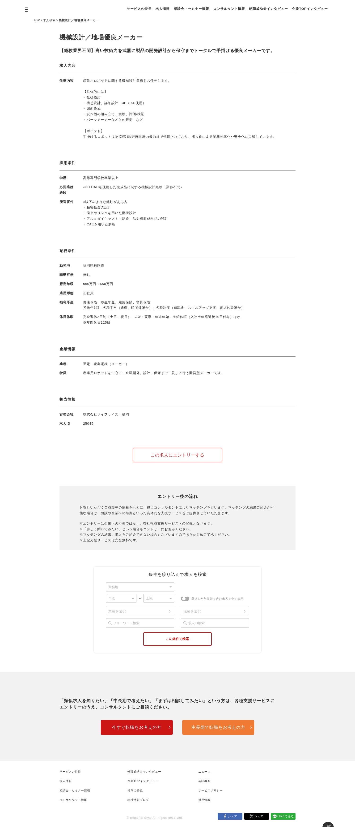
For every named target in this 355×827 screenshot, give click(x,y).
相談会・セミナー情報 (191, 9)
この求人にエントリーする (177, 455)
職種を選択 (192, 611)
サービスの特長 (139, 9)
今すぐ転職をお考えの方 (136, 727)
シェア (232, 816)
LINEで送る (286, 816)
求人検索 (49, 20)
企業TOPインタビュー (310, 9)
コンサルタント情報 (229, 9)
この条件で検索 (177, 639)
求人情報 (163, 9)
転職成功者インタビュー (268, 9)
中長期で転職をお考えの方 (218, 727)
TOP (37, 20)
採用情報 (204, 800)
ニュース (204, 771)
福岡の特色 (135, 790)
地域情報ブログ (138, 800)
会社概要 (204, 781)
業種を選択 (117, 611)
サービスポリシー (210, 790)
